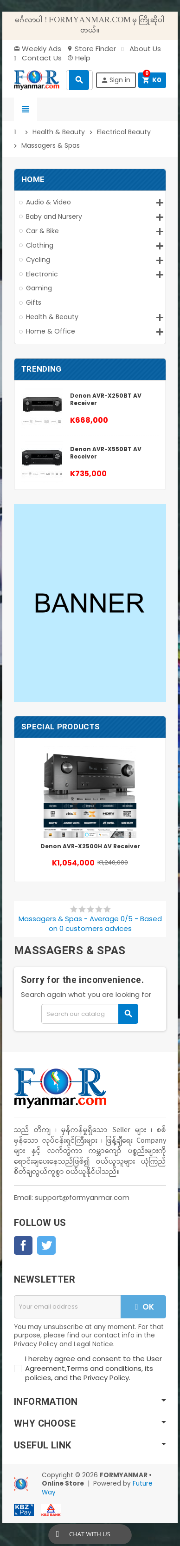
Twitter (46, 1245)
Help (78, 58)
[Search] (89, 1014)
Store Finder (91, 48)
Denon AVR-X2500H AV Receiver (90, 846)
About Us (141, 48)
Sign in (115, 80)
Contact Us (38, 58)
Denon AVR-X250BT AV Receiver (105, 399)
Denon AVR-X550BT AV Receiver (105, 452)
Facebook (23, 1245)
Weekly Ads (37, 48)
